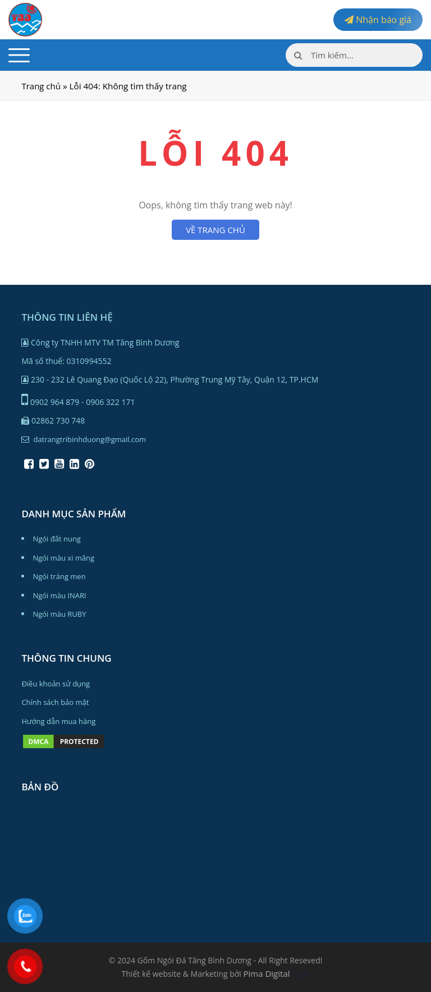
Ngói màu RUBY (59, 614)
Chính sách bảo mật (55, 702)
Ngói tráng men (59, 576)
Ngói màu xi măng (63, 558)
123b (300, 973)
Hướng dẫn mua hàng (58, 721)
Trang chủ (41, 86)
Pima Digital (267, 973)
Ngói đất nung (57, 539)
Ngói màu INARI (59, 595)
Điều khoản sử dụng (55, 684)
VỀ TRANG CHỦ (215, 229)
